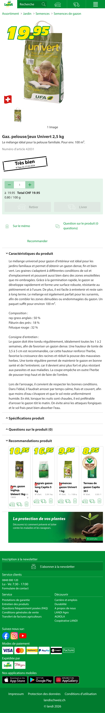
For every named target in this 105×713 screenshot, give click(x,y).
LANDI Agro (62, 612)
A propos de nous (65, 608)
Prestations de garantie (16, 600)
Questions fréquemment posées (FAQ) (25, 608)
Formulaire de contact (15, 588)
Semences (43, 14)
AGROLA (60, 616)
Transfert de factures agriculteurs (22, 616)
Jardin (27, 14)
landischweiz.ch (54, 700)
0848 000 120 (10, 580)
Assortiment (10, 14)
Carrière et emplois (66, 600)
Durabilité (61, 604)
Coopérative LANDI (66, 620)
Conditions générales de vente (20, 612)
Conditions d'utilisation (81, 694)
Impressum (16, 694)
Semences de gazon (67, 14)
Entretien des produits (15, 604)
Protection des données (44, 694)
